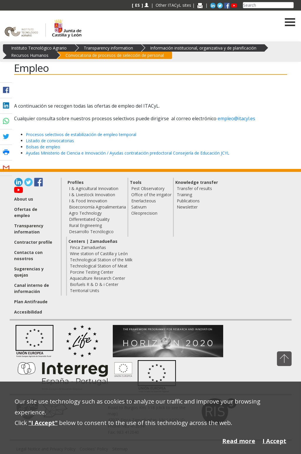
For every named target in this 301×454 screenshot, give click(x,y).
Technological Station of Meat (98, 266)
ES (137, 5)
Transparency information (108, 48)
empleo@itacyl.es (236, 118)
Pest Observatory (147, 188)
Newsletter (187, 207)
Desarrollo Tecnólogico (91, 231)
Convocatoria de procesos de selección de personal (114, 55)
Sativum (139, 207)
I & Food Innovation (88, 201)
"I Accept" (43, 423)
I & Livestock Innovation (92, 194)
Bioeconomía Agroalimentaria (97, 207)
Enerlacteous (143, 201)
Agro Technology (85, 213)
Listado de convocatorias (50, 140)
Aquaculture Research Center (97, 278)
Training (184, 194)
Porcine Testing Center (91, 272)
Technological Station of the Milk (101, 259)
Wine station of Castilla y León (99, 253)
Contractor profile (33, 242)
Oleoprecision (144, 213)
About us (23, 199)
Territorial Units (84, 290)
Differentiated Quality (89, 219)
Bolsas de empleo (43, 147)
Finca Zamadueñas (88, 247)
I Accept (274, 441)
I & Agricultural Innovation (93, 188)
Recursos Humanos (29, 55)
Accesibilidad (28, 312)
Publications (188, 201)
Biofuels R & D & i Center (94, 284)
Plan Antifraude (31, 301)
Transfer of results (194, 188)
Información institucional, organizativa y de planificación (203, 48)
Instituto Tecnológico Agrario (39, 48)
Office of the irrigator (151, 194)
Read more (238, 441)
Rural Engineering (85, 225)
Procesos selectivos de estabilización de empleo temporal (81, 134)
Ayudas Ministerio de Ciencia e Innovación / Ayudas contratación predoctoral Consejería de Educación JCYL (127, 153)
